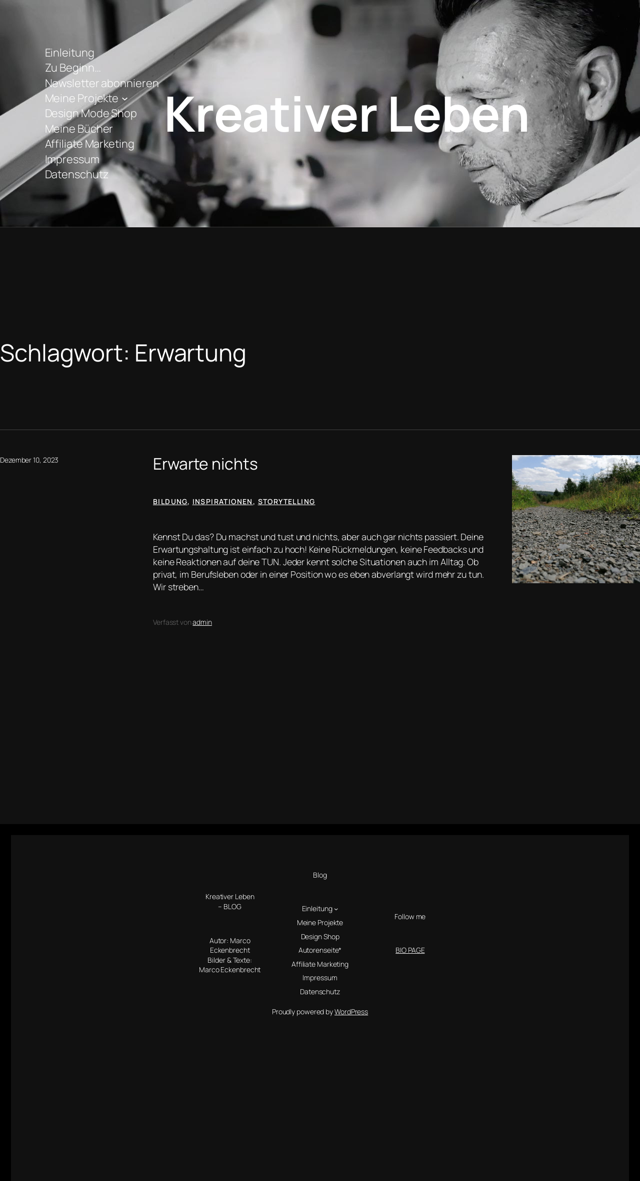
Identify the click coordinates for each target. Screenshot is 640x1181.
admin (202, 622)
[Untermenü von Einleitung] (336, 909)
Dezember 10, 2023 (29, 460)
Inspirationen (222, 501)
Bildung (170, 501)
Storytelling (287, 501)
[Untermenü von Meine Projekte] (125, 98)
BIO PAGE (410, 950)
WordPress (351, 1011)
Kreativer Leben (347, 113)
